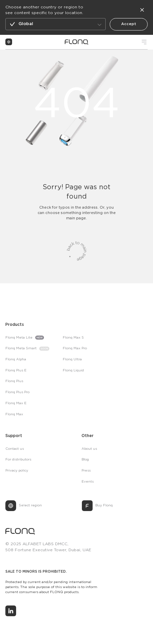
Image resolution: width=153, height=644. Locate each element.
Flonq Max (14, 414)
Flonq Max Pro (75, 348)
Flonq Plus (14, 381)
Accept (128, 24)
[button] (55, 24)
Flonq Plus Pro (17, 392)
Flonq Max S (73, 337)
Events (88, 481)
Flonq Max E (16, 403)
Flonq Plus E (16, 370)
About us (89, 448)
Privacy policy (16, 470)
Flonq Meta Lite (19, 337)
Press (86, 470)
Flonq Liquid (73, 370)
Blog (85, 459)
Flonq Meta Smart (21, 348)
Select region (30, 505)
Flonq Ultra (72, 359)
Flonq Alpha (15, 359)
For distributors (18, 459)
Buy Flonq (104, 505)
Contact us (14, 448)
